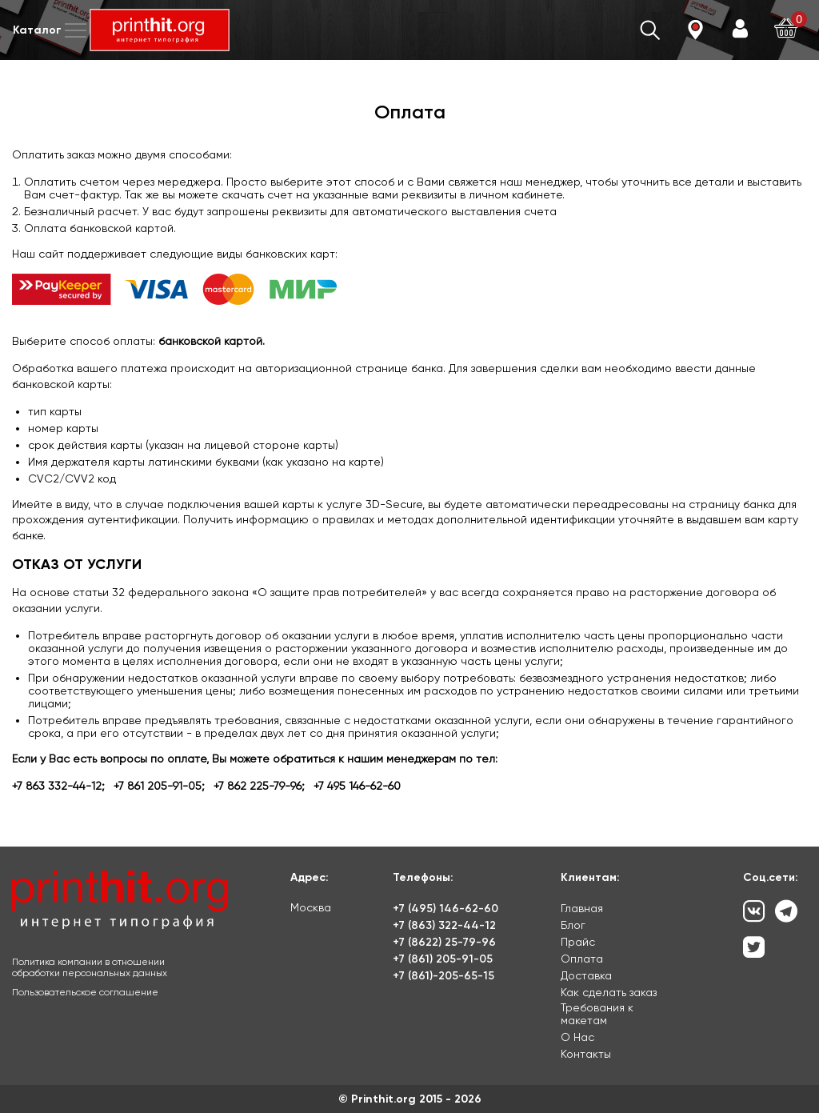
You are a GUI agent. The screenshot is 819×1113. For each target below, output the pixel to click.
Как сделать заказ (609, 992)
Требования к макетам (597, 1014)
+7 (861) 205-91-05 (443, 959)
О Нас (577, 1037)
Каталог (51, 30)
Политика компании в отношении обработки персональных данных (89, 967)
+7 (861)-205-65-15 (443, 976)
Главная (582, 908)
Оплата (582, 958)
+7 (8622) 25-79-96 (444, 942)
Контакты (586, 1053)
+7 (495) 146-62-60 (445, 908)
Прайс (578, 941)
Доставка (586, 975)
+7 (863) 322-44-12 (444, 925)
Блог (573, 925)
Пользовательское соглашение (85, 992)
